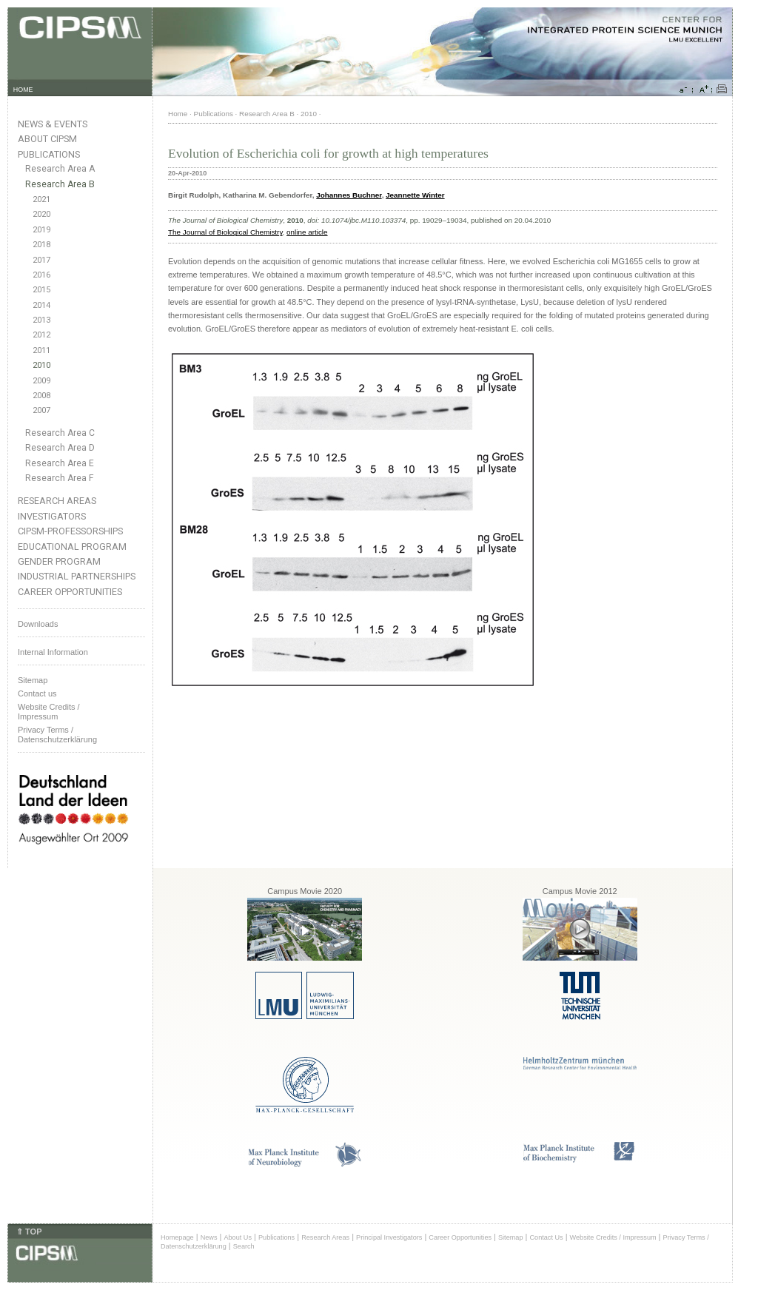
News (209, 1237)
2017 (41, 260)
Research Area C (60, 433)
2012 (41, 335)
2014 (41, 305)
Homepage (177, 1237)
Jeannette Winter (415, 195)
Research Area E (59, 463)
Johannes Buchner (348, 195)
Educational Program (72, 546)
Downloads (38, 623)
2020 (41, 214)
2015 (41, 290)
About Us (238, 1237)
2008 (41, 395)
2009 (41, 381)
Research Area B (60, 184)
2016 (41, 275)
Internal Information (53, 652)
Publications (49, 154)
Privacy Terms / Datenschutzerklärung (57, 734)
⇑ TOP (28, 1231)
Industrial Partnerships (76, 576)
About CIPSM (47, 138)
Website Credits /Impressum (49, 711)
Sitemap (32, 680)
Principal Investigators (389, 1237)
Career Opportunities (70, 591)
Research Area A (60, 169)
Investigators (52, 516)
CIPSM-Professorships (70, 531)
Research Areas (57, 500)
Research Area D (60, 448)
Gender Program (59, 561)
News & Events (52, 124)
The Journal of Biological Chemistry (225, 232)
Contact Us (546, 1237)
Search (244, 1246)
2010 (41, 365)
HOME (23, 89)
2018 (41, 244)
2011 (41, 350)
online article (306, 232)
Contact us (37, 693)
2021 (41, 199)
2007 (41, 410)
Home (177, 114)
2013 (41, 320)
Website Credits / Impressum (613, 1237)
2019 (41, 230)
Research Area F (59, 478)
